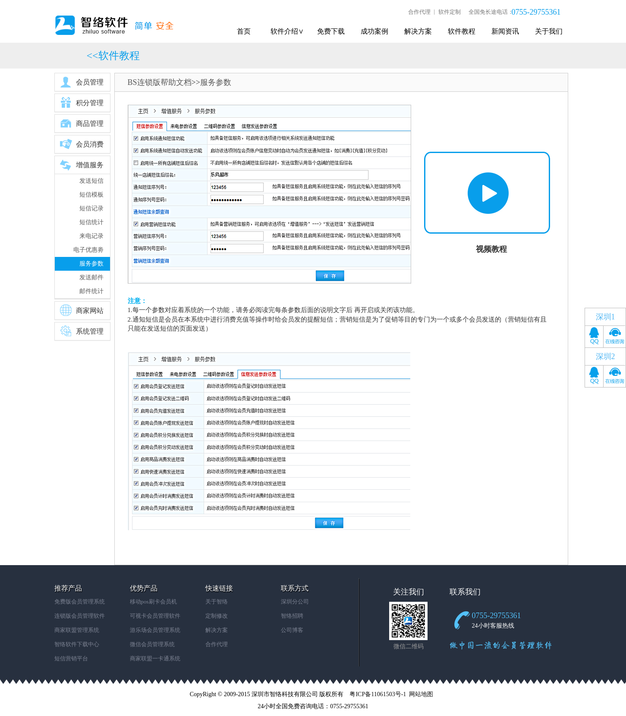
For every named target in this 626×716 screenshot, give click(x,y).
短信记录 (91, 208)
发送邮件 (91, 277)
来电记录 (91, 236)
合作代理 (419, 12)
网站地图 (421, 694)
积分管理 (81, 102)
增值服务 (81, 164)
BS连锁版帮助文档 (160, 82)
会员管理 (81, 81)
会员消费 (81, 144)
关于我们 (549, 31)
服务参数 (91, 263)
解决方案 (418, 31)
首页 (244, 31)
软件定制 (449, 12)
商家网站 (81, 310)
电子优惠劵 (88, 250)
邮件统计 (91, 291)
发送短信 (91, 181)
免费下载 (331, 31)
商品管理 (81, 123)
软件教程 (461, 31)
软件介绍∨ (287, 31)
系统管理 (81, 331)
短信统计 (91, 222)
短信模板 (91, 194)
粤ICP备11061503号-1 (377, 694)
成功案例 (374, 31)
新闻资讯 (505, 31)
